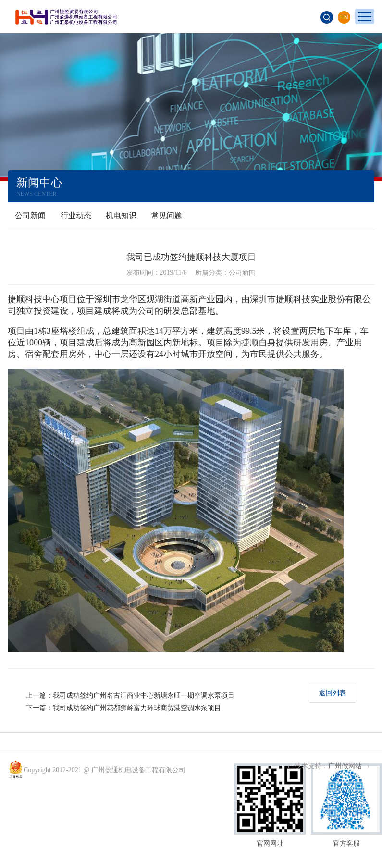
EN (344, 17)
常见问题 (166, 215)
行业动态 (76, 215)
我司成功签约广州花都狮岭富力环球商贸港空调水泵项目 (137, 708)
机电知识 (121, 215)
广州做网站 (345, 766)
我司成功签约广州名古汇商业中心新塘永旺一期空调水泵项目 (143, 695)
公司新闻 (30, 215)
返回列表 (332, 693)
